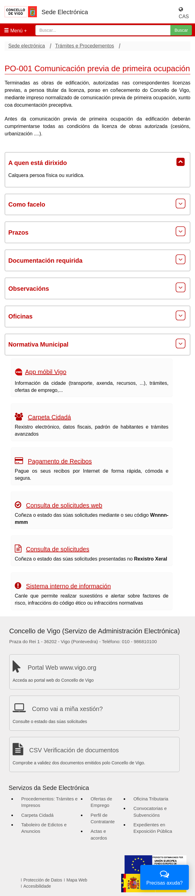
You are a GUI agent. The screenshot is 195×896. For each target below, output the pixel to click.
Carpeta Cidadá (49, 417)
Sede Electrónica (65, 12)
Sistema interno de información (68, 586)
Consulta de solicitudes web (64, 505)
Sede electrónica (26, 45)
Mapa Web (76, 880)
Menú (13, 30)
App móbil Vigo (45, 371)
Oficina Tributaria (150, 798)
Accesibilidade (37, 886)
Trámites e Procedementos (84, 45)
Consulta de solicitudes (58, 549)
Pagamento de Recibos (60, 461)
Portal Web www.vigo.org (62, 667)
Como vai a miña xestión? (67, 708)
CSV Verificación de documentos (74, 750)
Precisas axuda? (164, 877)
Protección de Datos (42, 880)
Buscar (181, 30)
